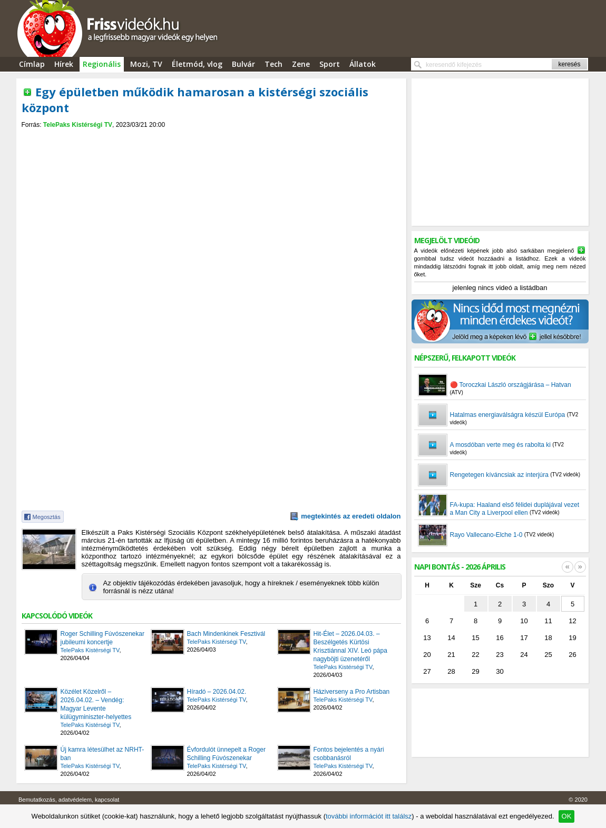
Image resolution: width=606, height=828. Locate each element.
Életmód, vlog (197, 64)
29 (475, 671)
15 (475, 638)
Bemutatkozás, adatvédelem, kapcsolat (68, 799)
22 (475, 655)
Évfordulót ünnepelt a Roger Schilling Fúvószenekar (226, 754)
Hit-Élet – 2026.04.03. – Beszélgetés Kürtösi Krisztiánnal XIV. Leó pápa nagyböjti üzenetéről (350, 646)
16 (499, 638)
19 (572, 638)
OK (567, 816)
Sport (329, 64)
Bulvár (243, 64)
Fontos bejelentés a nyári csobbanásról (349, 754)
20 (427, 655)
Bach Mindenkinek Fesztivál (226, 633)
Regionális (102, 64)
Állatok (362, 64)
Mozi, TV (146, 64)
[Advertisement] (211, 138)
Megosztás (47, 517)
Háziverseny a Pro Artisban (352, 691)
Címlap (32, 64)
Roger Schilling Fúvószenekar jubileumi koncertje (102, 638)
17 (523, 638)
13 (427, 638)
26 (572, 655)
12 (572, 621)
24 (523, 655)
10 (523, 621)
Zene (301, 64)
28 (451, 671)
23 (499, 655)
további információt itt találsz (369, 816)
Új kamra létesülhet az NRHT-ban (102, 754)
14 (451, 638)
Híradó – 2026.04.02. (217, 691)
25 (548, 655)
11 (548, 621)
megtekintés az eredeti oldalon (350, 516)
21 (451, 655)
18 (548, 638)
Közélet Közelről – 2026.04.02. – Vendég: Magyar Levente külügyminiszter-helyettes (96, 704)
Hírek (63, 64)
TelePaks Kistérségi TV (77, 124)
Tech (273, 64)
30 (499, 671)
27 (427, 671)
